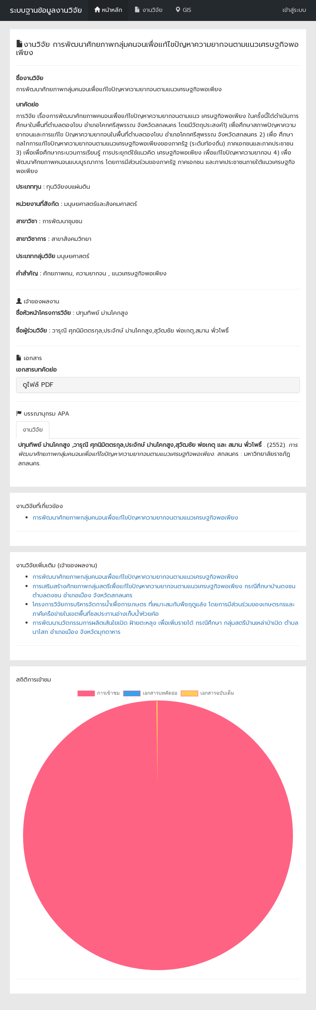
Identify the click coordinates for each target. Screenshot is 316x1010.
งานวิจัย (149, 10)
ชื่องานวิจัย (29, 78)
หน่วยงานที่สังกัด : (39, 204)
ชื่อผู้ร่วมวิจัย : (33, 330)
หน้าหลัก (108, 10)
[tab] (158, 385)
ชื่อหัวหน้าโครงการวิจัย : (45, 313)
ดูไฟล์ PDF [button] (38, 385)
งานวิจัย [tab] (33, 429)
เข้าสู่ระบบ (294, 10)
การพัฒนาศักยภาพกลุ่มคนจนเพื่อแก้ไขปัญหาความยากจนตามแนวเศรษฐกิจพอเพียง (135, 517)
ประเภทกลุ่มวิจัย (35, 256)
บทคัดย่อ (27, 104)
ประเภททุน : (30, 187)
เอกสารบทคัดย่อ (36, 369)
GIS (183, 10)
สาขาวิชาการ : (32, 239)
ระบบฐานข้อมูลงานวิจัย (46, 10)
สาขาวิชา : (28, 221)
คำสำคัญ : (28, 273)
